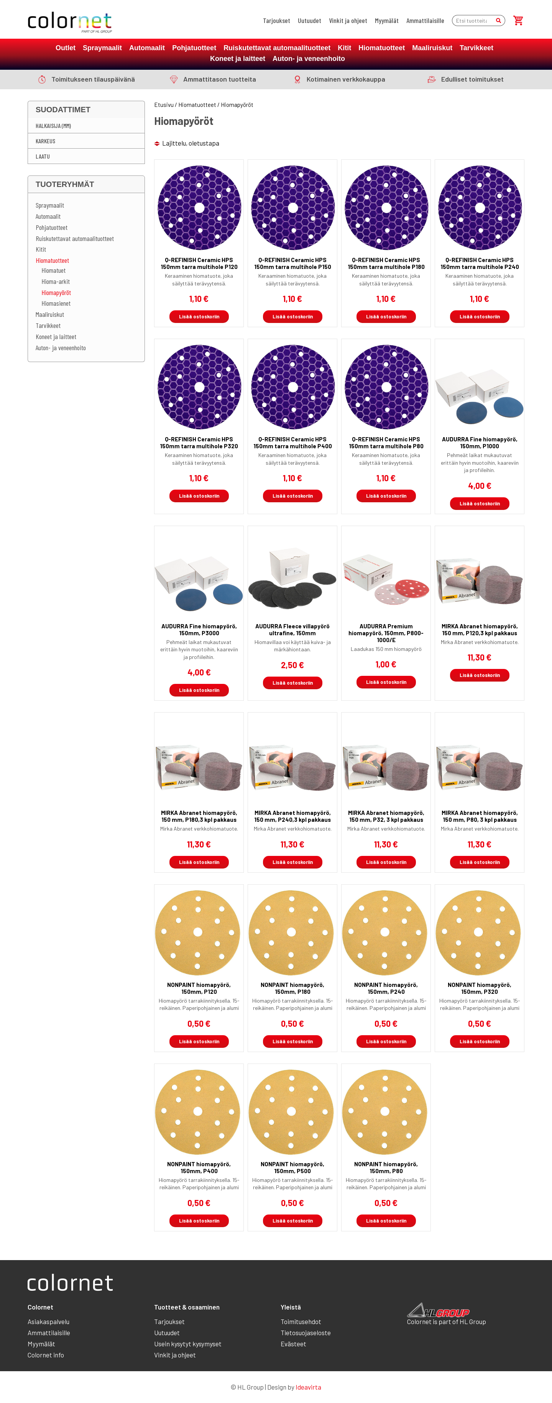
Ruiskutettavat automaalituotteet (276, 48)
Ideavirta (308, 1387)
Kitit (344, 48)
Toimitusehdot (301, 1321)
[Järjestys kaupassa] (196, 143)
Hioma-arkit (55, 281)
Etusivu (164, 104)
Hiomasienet (56, 303)
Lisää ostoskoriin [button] (199, 316)
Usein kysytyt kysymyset (188, 1343)
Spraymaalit (102, 48)
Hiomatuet (53, 270)
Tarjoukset (276, 20)
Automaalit (147, 48)
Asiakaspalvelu (48, 1321)
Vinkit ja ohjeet (348, 20)
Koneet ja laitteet (237, 58)
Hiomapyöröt (56, 292)
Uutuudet (309, 20)
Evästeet (293, 1343)
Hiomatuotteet (381, 48)
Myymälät (387, 20)
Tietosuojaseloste (306, 1332)
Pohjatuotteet (194, 48)
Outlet (66, 48)
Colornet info (46, 1355)
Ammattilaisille (425, 20)
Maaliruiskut (432, 48)
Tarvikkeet (476, 48)
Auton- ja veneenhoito (309, 58)
